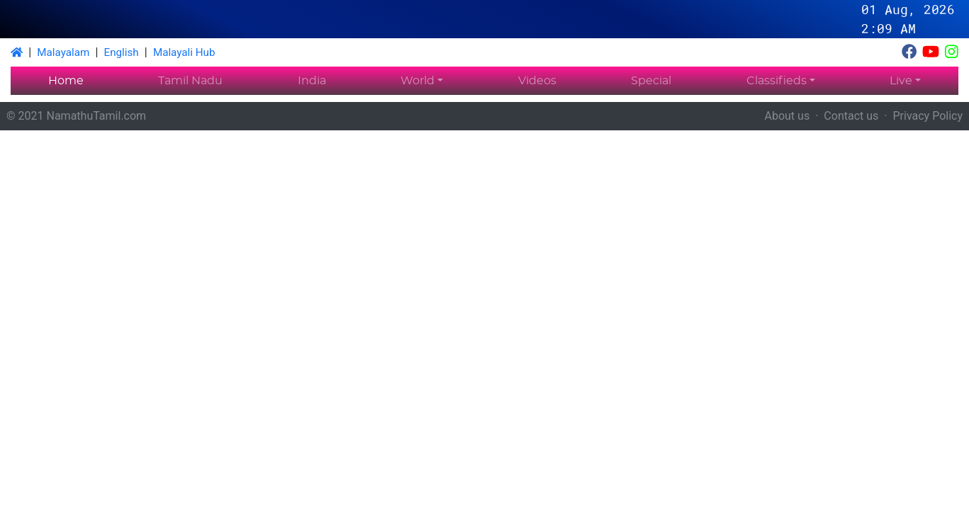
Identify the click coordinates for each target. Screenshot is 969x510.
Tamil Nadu (190, 80)
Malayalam (63, 52)
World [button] (418, 80)
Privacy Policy (928, 116)
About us (787, 116)
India (312, 80)
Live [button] (901, 80)
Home (66, 80)
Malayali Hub (184, 52)
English (121, 52)
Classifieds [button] (776, 80)
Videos (537, 80)
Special (651, 80)
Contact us (851, 116)
